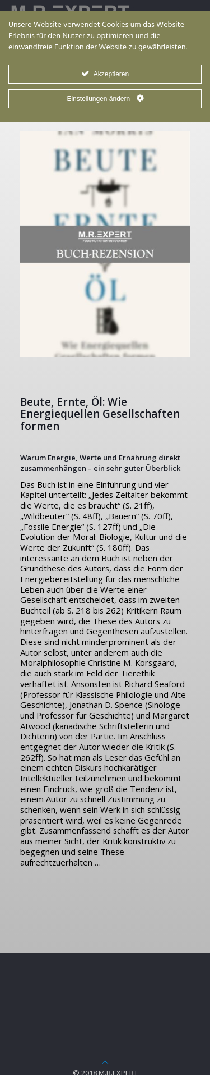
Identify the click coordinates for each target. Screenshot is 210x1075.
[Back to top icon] (105, 1062)
